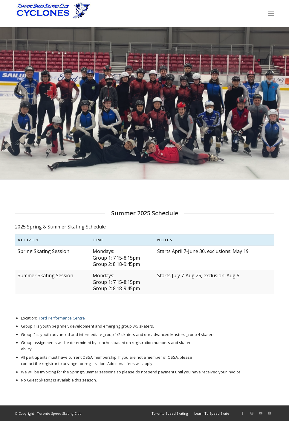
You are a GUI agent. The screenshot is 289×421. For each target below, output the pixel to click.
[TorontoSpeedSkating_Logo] (53, 13)
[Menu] (271, 13)
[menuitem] (271, 13)
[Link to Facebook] (242, 413)
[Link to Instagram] (251, 413)
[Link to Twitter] (269, 413)
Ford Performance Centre (62, 318)
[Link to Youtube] (260, 413)
